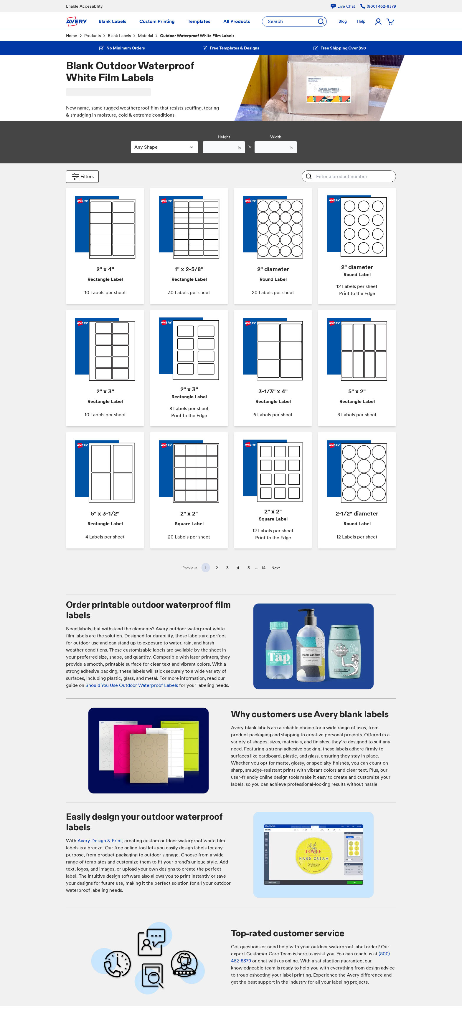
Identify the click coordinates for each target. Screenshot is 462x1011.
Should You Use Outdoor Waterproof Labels (131, 685)
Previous (189, 568)
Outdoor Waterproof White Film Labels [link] (197, 35)
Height (224, 137)
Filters (82, 176)
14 (263, 567)
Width (275, 137)
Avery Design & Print (99, 840)
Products (92, 35)
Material (145, 35)
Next (275, 568)
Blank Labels (119, 35)
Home (71, 35)
